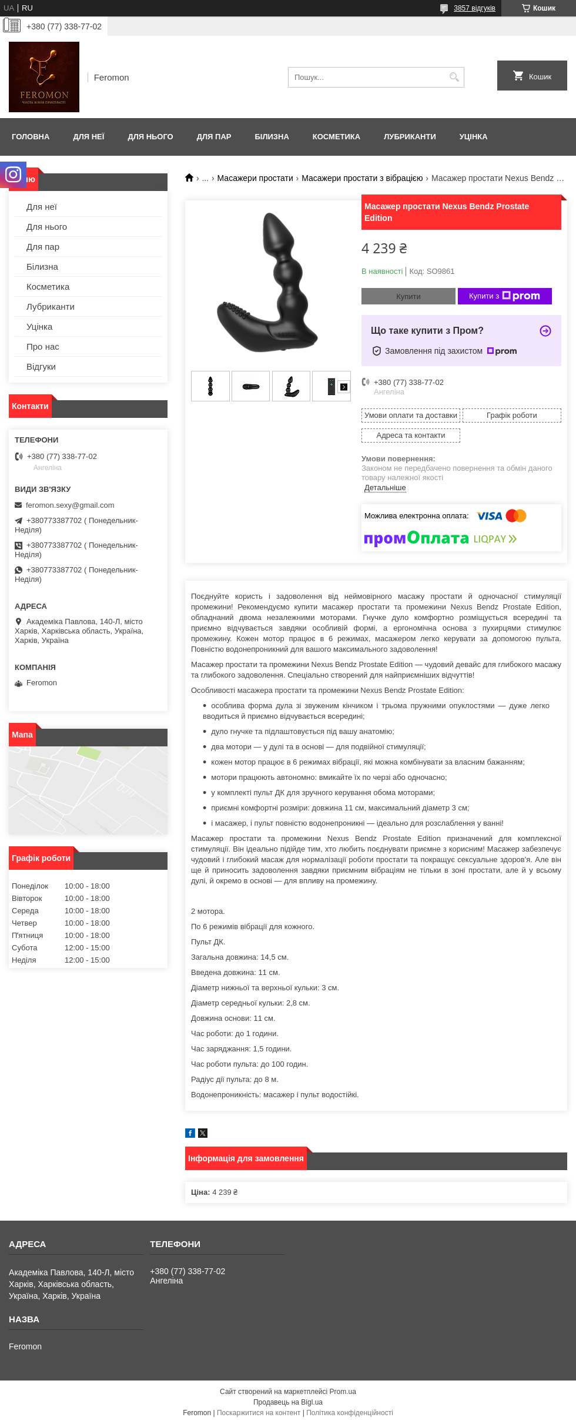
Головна (30, 136)
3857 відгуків (474, 8)
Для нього (150, 136)
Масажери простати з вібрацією (362, 178)
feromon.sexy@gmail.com (70, 505)
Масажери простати (255, 178)
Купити (408, 296)
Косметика (336, 136)
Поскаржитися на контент (258, 1413)
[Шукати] (454, 77)
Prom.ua (343, 1392)
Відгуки (41, 366)
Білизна (271, 136)
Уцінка (474, 136)
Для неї (88, 136)
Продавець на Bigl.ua (288, 1402)
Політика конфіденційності (349, 1413)
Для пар (214, 136)
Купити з (504, 296)
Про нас (42, 346)
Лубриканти (410, 136)
